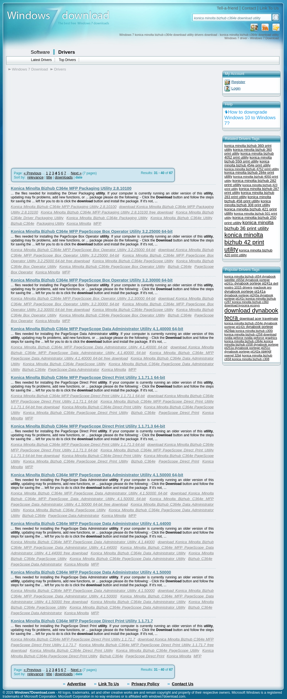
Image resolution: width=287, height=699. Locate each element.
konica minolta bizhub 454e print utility (247, 163)
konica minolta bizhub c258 (243, 334)
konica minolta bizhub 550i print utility (248, 159)
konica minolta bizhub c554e (244, 323)
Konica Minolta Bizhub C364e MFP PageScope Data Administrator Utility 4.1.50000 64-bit (97, 475)
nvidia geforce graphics (260, 337)
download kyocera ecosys (242, 305)
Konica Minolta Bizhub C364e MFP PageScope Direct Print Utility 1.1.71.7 (82, 621)
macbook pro (262, 287)
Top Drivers (67, 60)
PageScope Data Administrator (73, 369)
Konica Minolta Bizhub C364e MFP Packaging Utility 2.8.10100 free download (107, 212)
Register (239, 82)
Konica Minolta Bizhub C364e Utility (181, 218)
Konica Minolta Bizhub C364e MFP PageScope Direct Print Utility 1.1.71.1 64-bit (88, 377)
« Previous (32, 173)
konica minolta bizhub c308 (250, 359)
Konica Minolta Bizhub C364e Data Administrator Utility (138, 553)
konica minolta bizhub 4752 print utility (251, 169)
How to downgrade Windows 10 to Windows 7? (250, 117)
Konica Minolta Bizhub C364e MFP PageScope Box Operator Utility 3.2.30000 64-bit (92, 280)
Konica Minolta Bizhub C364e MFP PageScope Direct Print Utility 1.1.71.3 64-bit (88, 426)
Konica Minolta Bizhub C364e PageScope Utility (132, 261)
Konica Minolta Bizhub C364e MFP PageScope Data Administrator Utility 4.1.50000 (91, 572)
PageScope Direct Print (179, 413)
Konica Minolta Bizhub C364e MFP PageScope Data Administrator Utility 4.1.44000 (91, 523)
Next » (76, 173)
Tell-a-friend (227, 8)
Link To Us (269, 8)
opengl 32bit (232, 355)
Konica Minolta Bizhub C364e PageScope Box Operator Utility (112, 266)
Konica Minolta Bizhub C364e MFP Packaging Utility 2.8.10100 (71, 188)
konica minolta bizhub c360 (250, 302)
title (49, 177)
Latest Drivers (41, 60)
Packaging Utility (50, 223)
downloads (64, 177)
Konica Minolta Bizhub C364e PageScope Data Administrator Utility (127, 559)
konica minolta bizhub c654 (243, 276)
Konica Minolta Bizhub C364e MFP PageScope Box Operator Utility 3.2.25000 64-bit (92, 231)
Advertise (76, 684)
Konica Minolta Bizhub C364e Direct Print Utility (101, 407)
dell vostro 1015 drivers (251, 285)
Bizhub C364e (22, 223)
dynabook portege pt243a (242, 295)
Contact (249, 8)
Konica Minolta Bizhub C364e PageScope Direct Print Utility (75, 413)
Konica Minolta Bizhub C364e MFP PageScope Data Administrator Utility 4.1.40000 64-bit (97, 329)
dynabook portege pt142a (242, 351)
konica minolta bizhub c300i (254, 330)
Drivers (66, 52)
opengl (266, 351)
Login (236, 88)
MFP (97, 223)
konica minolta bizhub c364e (244, 341)
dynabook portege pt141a (245, 291)
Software (40, 52)
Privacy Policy (145, 684)
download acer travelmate (259, 319)
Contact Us (182, 684)
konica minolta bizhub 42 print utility (244, 242)
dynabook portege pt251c (252, 348)
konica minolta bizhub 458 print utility (247, 199)
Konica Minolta (78, 223)
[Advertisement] (55, 118)
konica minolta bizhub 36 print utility (249, 225)
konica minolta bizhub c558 (248, 342)
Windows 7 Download (30, 69)
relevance (35, 177)
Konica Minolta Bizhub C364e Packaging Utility (106, 218)
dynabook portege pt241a (253, 283)
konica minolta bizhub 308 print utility (247, 203)
